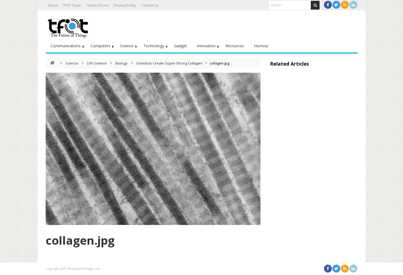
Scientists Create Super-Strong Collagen (169, 63)
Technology (153, 45)
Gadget (180, 45)
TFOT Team (72, 5)
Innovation (206, 45)
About (53, 5)
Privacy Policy (125, 5)
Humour (261, 45)
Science (127, 45)
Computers (100, 45)
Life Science (97, 63)
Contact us (150, 5)
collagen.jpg (80, 240)
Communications (66, 45)
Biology (121, 63)
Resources (234, 45)
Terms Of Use (97, 5)
